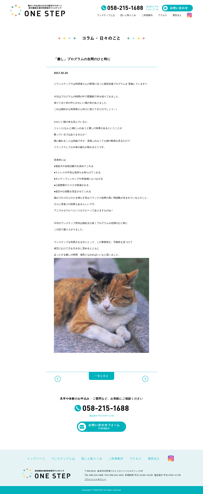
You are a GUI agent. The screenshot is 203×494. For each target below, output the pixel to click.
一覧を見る (101, 378)
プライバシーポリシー (95, 479)
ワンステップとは (106, 15)
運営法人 (177, 15)
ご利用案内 (147, 15)
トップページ (36, 458)
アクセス (162, 15)
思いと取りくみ (128, 15)
